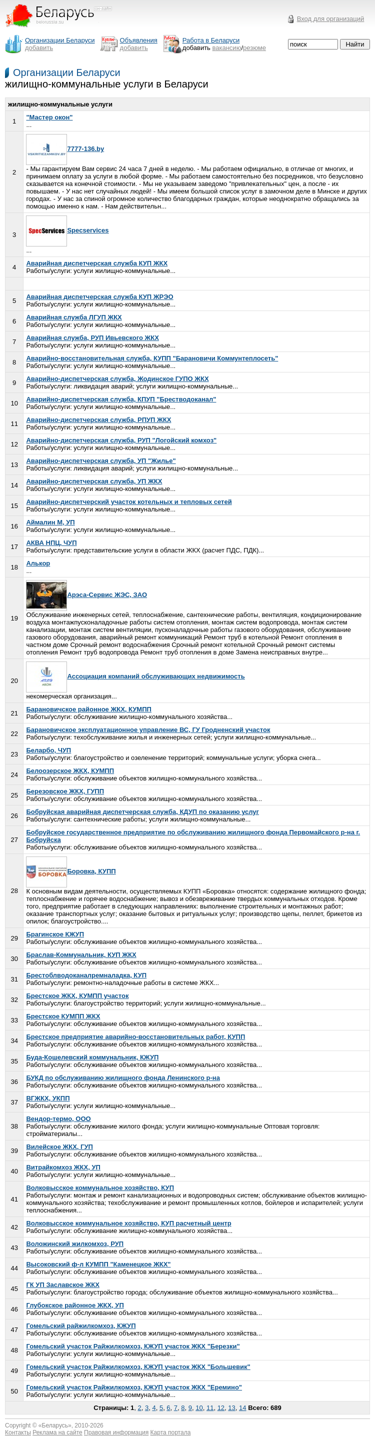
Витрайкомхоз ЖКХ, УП (63, 1167)
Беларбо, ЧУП (48, 750)
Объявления (139, 40)
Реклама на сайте (57, 1432)
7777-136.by (65, 148)
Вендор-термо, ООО (58, 1118)
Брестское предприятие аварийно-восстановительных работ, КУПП (135, 1036)
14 (242, 1408)
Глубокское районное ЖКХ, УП (75, 1305)
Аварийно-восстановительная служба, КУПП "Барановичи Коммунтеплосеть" (152, 358)
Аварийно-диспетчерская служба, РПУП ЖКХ (98, 420)
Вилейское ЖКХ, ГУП (59, 1146)
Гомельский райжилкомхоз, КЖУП (81, 1326)
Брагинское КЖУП (55, 934)
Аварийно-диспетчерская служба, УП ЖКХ (94, 481)
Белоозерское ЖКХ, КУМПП (70, 770)
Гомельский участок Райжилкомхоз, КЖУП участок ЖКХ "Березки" (133, 1346)
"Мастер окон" (49, 117)
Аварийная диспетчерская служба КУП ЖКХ (97, 263)
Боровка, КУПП (71, 871)
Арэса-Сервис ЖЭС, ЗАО (86, 594)
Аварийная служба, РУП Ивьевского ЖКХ (92, 338)
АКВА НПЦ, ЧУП (51, 542)
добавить (39, 48)
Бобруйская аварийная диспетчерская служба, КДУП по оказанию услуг (142, 812)
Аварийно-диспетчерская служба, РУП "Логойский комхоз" (121, 440)
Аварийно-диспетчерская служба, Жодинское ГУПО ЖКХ (117, 378)
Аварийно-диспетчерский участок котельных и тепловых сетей (129, 502)
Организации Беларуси (66, 72)
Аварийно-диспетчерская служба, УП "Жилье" (101, 460)
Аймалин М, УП (50, 522)
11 (210, 1408)
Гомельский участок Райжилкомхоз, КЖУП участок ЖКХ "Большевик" (138, 1366)
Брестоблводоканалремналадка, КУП (86, 975)
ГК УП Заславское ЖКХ (62, 1284)
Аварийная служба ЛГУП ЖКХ (74, 317)
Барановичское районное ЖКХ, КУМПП (88, 709)
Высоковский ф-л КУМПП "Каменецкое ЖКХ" (98, 1264)
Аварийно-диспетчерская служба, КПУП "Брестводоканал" (121, 399)
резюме (254, 48)
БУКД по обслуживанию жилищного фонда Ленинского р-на (123, 1078)
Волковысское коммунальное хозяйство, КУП (100, 1188)
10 (199, 1408)
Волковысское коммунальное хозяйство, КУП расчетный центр (128, 1223)
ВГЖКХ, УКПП (48, 1098)
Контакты (18, 1432)
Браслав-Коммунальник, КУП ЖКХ (81, 954)
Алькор (38, 563)
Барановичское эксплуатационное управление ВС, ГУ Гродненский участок (148, 730)
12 (221, 1408)
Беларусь (55, 1425)
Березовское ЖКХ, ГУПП (65, 791)
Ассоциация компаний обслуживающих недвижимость (135, 676)
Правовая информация (116, 1432)
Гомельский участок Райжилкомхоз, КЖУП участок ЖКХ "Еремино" (134, 1387)
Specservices (67, 230)
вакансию (227, 48)
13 (231, 1408)
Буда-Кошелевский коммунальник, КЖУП (92, 1057)
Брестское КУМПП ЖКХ (63, 1016)
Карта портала (170, 1432)
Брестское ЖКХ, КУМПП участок (77, 996)
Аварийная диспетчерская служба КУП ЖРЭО (99, 296)
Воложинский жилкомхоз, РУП (75, 1244)
